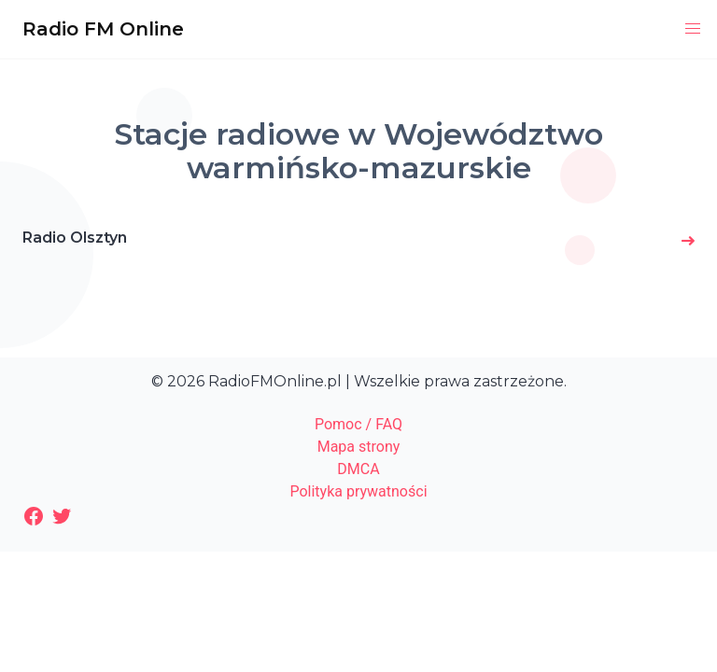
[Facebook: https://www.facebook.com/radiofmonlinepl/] (33, 516)
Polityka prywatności (358, 491)
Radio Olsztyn (74, 237)
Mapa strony (359, 446)
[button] (692, 29)
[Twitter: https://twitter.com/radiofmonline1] (61, 516)
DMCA (358, 469)
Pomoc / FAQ (358, 424)
